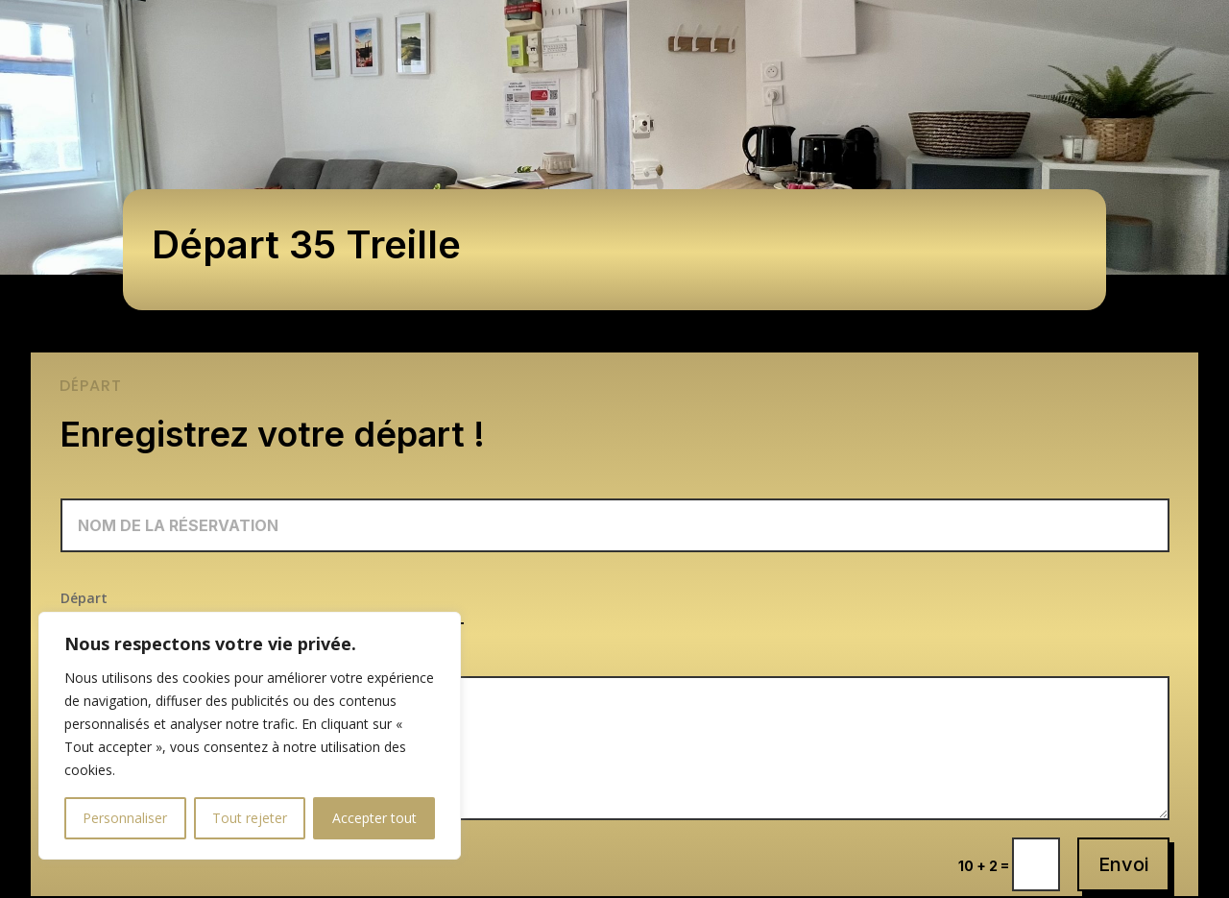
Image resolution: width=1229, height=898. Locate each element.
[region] (249, 736)
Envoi (1123, 864)
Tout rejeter (249, 818)
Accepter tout (374, 818)
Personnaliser (125, 818)
